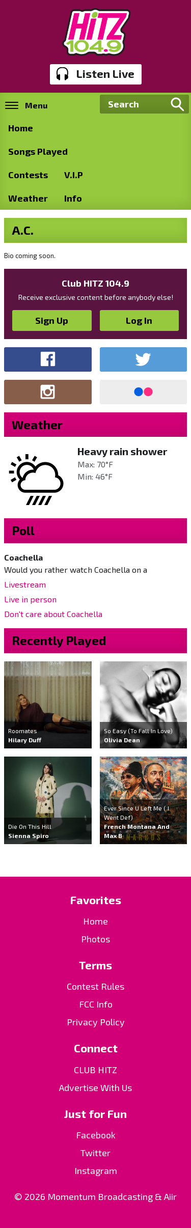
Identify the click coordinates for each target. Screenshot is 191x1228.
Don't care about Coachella (53, 614)
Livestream (25, 584)
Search (177, 104)
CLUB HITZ (95, 1069)
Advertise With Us (95, 1087)
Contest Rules (95, 986)
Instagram (95, 1170)
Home (20, 127)
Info (73, 198)
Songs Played (38, 151)
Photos (95, 938)
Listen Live (95, 74)
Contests (28, 174)
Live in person (30, 599)
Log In (139, 320)
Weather (28, 198)
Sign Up (51, 320)
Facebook (96, 1134)
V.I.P (73, 174)
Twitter (95, 1152)
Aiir (170, 1196)
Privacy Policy (96, 1021)
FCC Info (96, 1004)
